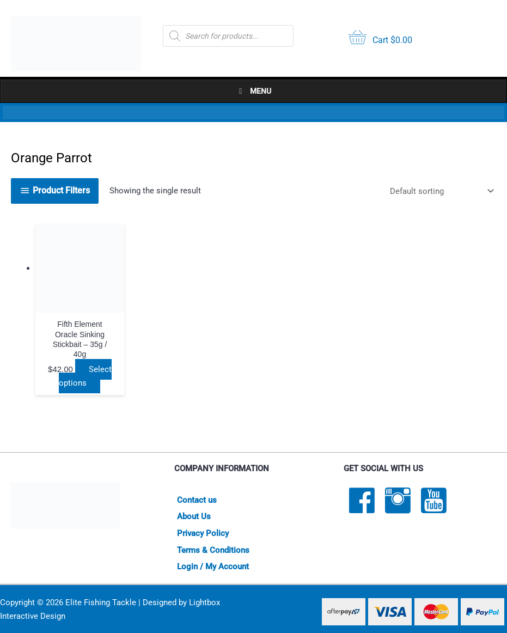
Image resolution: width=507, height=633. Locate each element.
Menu (254, 91)
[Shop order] (439, 191)
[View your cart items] (380, 38)
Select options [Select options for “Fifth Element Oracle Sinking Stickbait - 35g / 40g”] (83, 370)
